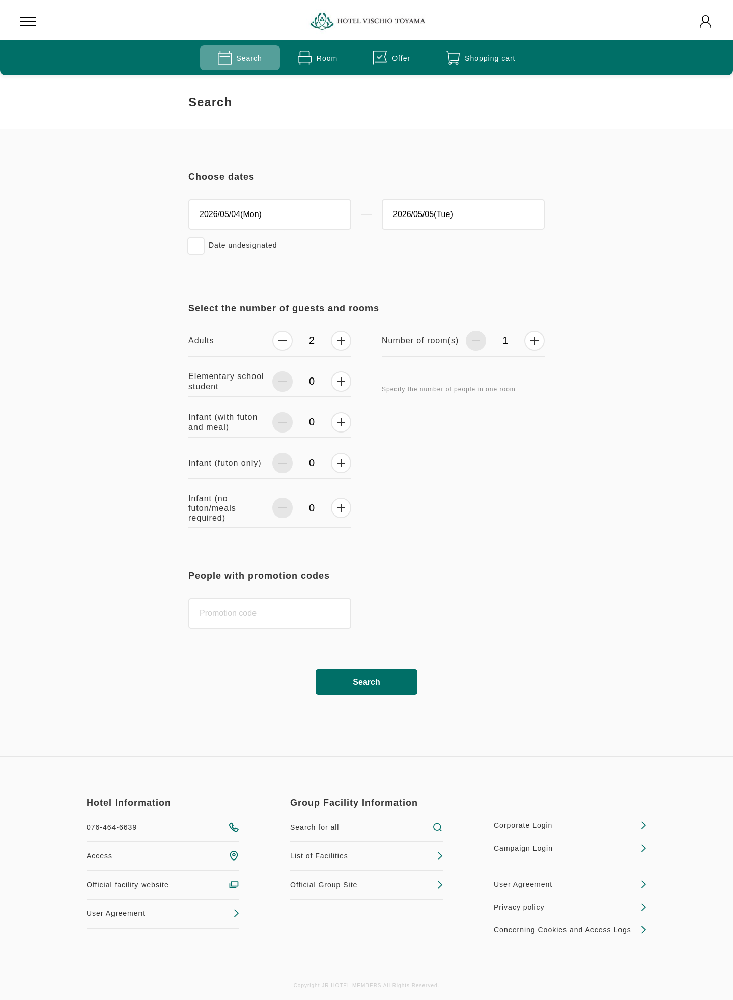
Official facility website (163, 885)
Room (317, 58)
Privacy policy (570, 907)
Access (163, 856)
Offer (391, 58)
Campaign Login (570, 848)
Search (240, 58)
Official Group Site (366, 885)
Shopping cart (480, 58)
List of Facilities (366, 856)
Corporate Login (570, 825)
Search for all (366, 827)
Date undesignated (243, 245)
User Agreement (163, 913)
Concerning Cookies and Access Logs (570, 930)
